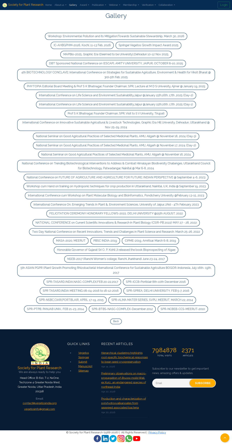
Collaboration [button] (166, 5)
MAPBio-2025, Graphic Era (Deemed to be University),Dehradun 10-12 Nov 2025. (116, 54)
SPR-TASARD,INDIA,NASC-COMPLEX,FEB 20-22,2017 (82, 281)
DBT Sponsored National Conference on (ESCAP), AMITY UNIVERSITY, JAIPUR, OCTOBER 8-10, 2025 (116, 63)
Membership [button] (130, 5)
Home (48, 5)
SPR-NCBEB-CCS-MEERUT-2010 (183, 309)
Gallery (73, 5)
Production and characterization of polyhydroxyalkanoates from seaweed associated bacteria (123, 403)
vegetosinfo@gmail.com (39, 409)
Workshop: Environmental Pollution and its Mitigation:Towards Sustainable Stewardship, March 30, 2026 (116, 36)
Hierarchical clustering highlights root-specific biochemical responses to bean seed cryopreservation (124, 357)
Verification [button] (148, 5)
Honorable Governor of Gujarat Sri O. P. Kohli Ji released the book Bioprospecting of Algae (116, 249)
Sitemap (83, 370)
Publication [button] (98, 5)
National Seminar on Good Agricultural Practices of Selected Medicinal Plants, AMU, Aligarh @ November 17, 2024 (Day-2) (116, 145)
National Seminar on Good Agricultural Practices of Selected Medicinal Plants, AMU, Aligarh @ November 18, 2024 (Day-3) (116, 136)
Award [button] (83, 5)
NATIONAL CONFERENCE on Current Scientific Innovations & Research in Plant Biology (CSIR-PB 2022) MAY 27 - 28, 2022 (116, 222)
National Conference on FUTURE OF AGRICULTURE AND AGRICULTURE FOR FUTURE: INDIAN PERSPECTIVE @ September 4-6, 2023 (116, 177)
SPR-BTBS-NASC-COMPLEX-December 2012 (122, 309)
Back (116, 321)
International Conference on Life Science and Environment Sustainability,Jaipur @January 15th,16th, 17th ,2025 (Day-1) (116, 104)
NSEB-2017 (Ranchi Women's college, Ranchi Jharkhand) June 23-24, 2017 (116, 259)
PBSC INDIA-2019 (105, 240)
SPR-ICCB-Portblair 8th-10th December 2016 (156, 281)
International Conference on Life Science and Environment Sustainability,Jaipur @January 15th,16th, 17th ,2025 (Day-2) (116, 95)
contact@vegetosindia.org (40, 403)
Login (224, 5)
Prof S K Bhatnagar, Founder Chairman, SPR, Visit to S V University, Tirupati (116, 113)
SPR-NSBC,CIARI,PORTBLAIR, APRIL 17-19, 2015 (71, 300)
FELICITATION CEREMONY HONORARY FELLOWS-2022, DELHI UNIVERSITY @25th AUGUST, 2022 (116, 213)
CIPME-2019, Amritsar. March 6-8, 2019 (150, 240)
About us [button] (60, 5)
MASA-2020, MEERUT (71, 240)
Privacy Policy (157, 432)
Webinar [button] (114, 5)
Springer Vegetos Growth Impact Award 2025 (148, 45)
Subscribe (203, 383)
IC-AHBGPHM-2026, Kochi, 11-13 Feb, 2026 (82, 45)
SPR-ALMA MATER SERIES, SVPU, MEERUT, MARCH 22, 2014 (152, 300)
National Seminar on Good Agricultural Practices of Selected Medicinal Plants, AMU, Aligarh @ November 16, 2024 (116, 154)
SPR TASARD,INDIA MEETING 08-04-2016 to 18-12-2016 (81, 290)
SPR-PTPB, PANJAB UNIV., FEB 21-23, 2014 (55, 309)
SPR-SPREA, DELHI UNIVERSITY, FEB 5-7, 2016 (157, 290)
